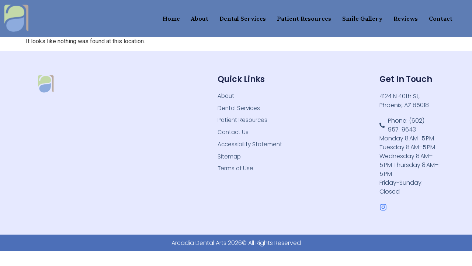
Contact (440, 18)
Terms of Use (236, 171)
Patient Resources (304, 18)
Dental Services (242, 18)
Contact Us (234, 134)
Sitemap (230, 159)
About (199, 18)
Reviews (405, 18)
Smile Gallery (362, 18)
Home (171, 18)
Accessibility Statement (251, 146)
